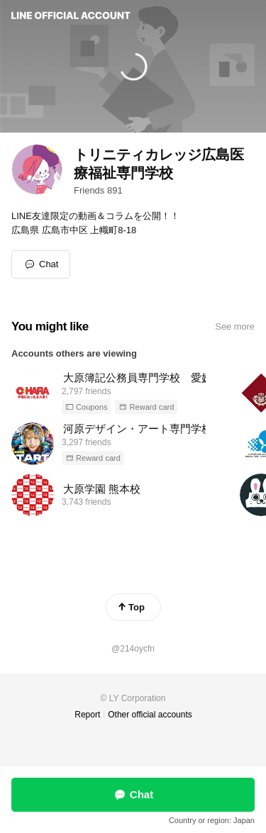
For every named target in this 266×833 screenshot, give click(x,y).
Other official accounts (150, 715)
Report (87, 715)
